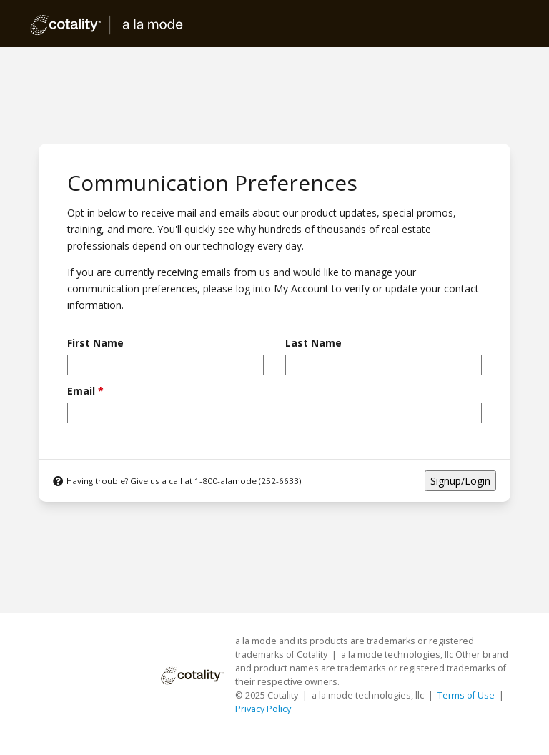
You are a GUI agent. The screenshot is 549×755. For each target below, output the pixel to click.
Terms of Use (467, 695)
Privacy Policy (263, 709)
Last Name (313, 343)
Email (85, 391)
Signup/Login (460, 481)
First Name (95, 343)
